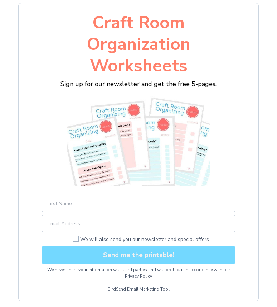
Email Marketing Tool (148, 289)
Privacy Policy (138, 276)
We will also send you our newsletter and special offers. (145, 239)
